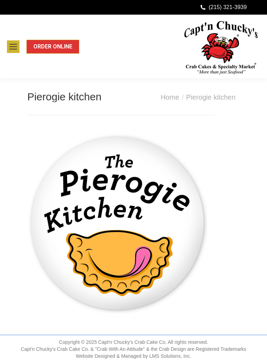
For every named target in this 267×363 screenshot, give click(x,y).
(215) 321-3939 (227, 7)
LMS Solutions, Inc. (170, 356)
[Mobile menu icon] (13, 46)
